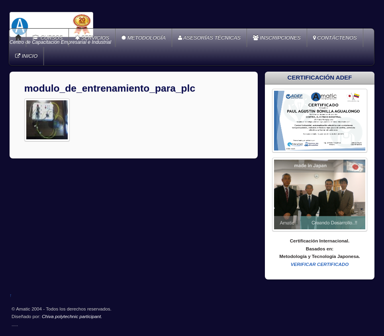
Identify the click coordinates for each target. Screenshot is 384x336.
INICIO (26, 56)
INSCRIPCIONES (277, 38)
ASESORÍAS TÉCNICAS (209, 38)
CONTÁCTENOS (335, 38)
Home (18, 38)
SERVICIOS (92, 38)
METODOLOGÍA (143, 38)
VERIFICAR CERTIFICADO (320, 264)
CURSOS (47, 38)
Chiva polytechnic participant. (72, 316)
